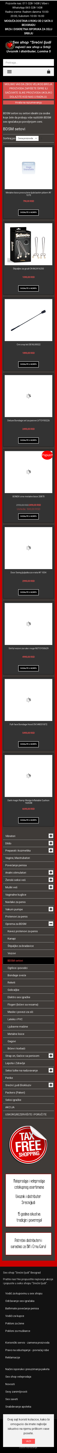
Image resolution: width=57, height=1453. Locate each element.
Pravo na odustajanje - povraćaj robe (27, 1350)
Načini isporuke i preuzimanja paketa (27, 1369)
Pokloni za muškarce (17, 1330)
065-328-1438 (33, 7)
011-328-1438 (31, 3)
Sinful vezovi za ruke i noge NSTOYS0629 (28, 648)
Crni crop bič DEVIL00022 (28, 344)
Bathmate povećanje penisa (22, 1308)
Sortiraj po (9, 138)
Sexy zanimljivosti (16, 1391)
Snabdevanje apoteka (18, 1406)
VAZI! (28, 1441)
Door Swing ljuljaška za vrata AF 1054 (28, 572)
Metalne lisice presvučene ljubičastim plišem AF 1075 (28, 194)
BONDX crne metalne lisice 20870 (29, 496)
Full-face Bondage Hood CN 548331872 (28, 724)
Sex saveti (11, 1399)
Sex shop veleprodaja (18, 1376)
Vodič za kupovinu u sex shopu (23, 1293)
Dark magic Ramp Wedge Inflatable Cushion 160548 (28, 801)
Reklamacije (12, 1357)
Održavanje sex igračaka (19, 1300)
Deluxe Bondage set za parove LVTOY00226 (28, 420)
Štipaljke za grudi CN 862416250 (28, 268)
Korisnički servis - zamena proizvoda (27, 1342)
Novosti (10, 1384)
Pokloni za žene (14, 1323)
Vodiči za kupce (14, 1315)
